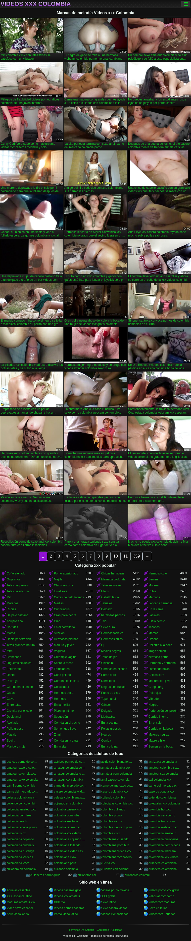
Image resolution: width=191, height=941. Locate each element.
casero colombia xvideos (70, 791)
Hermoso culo (157, 573)
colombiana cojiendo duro (70, 839)
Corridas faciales (112, 633)
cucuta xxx (108, 863)
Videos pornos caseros (69, 908)
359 (136, 556)
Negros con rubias (113, 687)
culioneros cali (87, 875)
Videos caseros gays (68, 890)
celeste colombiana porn (70, 797)
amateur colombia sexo (163, 767)
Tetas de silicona (18, 591)
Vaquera (59, 651)
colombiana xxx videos (163, 857)
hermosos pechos (113, 615)
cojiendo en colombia (68, 803)
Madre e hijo (156, 740)
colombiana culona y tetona (23, 845)
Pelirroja (12, 681)
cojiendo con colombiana (23, 803)
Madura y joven (64, 645)
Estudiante (14, 669)
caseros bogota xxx (161, 791)
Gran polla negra (65, 615)
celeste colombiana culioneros (23, 797)
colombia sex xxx (112, 821)
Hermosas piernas (66, 639)
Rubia (152, 591)
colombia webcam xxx (163, 827)
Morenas (12, 603)
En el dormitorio (64, 627)
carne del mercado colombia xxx (117, 785)
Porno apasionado (66, 573)
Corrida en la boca (160, 728)
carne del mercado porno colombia (164, 785)
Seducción (61, 716)
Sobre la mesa (63, 663)
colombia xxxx (110, 833)
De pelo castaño (17, 615)
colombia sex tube (66, 821)
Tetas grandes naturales (23, 645)
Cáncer (106, 704)
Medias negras (111, 651)
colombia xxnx (16, 833)
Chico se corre (63, 585)
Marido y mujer (16, 746)
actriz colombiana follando (117, 761)
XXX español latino (19, 896)
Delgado (106, 609)
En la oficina (109, 746)
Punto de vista (110, 693)
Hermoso (60, 699)
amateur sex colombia (163, 773)
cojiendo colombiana (162, 797)
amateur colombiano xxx (70, 773)
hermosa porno (158, 657)
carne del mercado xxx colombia (23, 791)
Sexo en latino (157, 908)
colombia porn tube (66, 815)
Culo (57, 621)
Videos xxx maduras (161, 902)
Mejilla (58, 579)
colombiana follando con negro (70, 845)
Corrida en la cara (66, 740)
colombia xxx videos (67, 833)
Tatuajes (106, 603)
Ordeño (153, 639)
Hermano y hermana (162, 663)
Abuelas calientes (18, 890)
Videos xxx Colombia (35, 4)
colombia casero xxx (67, 809)
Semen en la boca (160, 746)
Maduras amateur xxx (21, 902)
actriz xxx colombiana (162, 761)
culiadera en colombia (21, 869)
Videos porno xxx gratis (164, 890)
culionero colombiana (162, 869)
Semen (153, 579)
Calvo (10, 699)
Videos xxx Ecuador (161, 914)
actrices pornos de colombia (70, 761)
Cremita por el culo (19, 710)
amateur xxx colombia (68, 779)
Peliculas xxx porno (161, 896)
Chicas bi (107, 663)
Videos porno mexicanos (117, 890)
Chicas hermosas (112, 573)
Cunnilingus (62, 609)
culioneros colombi (137, 875)
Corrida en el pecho (20, 687)
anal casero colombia (115, 779)
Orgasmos (13, 579)
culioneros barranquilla (45, 875)
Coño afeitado (16, 573)
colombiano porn (65, 863)
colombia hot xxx (159, 809)
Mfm (9, 651)
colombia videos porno (22, 827)
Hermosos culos (112, 639)
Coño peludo (62, 675)
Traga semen (157, 651)
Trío (103, 621)
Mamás (153, 633)
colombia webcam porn (116, 827)
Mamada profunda (113, 579)
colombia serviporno (161, 815)
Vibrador (154, 699)
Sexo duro (108, 627)
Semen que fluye (65, 728)
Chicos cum (156, 675)
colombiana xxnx (65, 857)
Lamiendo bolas (159, 669)
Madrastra (108, 716)
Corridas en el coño (114, 669)
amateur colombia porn (69, 767)
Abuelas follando (18, 914)
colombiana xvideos (20, 857)
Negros (153, 704)
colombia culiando (113, 809)
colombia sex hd (17, 821)
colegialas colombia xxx (117, 803)
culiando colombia (66, 869)
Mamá (11, 633)
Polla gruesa (15, 728)
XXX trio (59, 902)
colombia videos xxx (67, 827)
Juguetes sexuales (19, 663)
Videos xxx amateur (67, 896)
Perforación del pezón (163, 710)
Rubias (11, 609)
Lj (102, 645)
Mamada (154, 597)
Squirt (10, 740)
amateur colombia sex (115, 767)
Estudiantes (62, 669)
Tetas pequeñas (17, 585)
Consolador (61, 687)
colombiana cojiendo (20, 839)
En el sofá (60, 591)
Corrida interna (158, 716)
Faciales (154, 615)
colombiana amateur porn (164, 833)
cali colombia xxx (159, 779)
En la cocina (109, 722)
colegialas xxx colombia (164, 803)
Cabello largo (110, 597)
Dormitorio (108, 681)
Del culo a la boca (160, 645)
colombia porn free (19, 815)
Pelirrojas (154, 693)
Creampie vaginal (65, 657)
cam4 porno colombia (21, 785)
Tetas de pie (109, 657)
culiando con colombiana (117, 869)
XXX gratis (108, 896)
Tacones (154, 627)
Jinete (11, 675)
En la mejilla (62, 704)
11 (125, 556)
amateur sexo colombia (22, 779)
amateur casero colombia (23, 767)
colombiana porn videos (164, 845)
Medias (59, 603)
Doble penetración (19, 639)
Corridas (12, 627)
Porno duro (108, 675)
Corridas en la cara (66, 681)
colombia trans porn (161, 821)
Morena (153, 585)
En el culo (155, 722)
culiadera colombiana (162, 863)
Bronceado (14, 657)
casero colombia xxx (114, 791)
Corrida (106, 740)
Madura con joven (160, 681)
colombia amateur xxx (21, 809)
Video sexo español (20, 908)
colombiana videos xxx (116, 851)
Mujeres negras (158, 734)
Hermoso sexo (63, 693)
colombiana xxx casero (116, 857)
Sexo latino (108, 902)
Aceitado (12, 722)
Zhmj (57, 734)
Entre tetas (14, 704)
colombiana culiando (114, 839)
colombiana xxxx (18, 863)
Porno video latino (66, 914)
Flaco (104, 591)
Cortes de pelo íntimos (69, 597)
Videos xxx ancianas (114, 914)
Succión (59, 633)
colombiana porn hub (115, 845)
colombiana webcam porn (164, 851)
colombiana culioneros (163, 839)
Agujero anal (15, 621)
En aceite (60, 746)
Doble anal (14, 716)
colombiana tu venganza (23, 851)
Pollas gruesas (111, 728)
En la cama (155, 609)
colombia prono (111, 815)
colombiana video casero (70, 851)
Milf (9, 597)
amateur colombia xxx (21, 773)
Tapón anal (108, 699)
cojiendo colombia (113, 797)
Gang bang (155, 687)
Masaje (11, 734)
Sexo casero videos (114, 908)
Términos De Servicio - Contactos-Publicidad (95, 929)
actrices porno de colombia (23, 761)
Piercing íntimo (64, 710)
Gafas (11, 693)
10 (115, 556)
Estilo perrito (156, 621)
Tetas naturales (111, 585)
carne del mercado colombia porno (70, 785)
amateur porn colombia (116, 773)
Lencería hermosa (160, 603)
